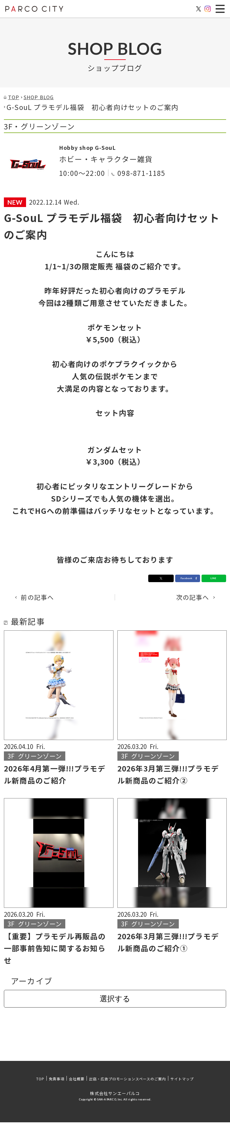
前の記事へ (43, 601)
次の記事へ (186, 601)
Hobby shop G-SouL (97, 149)
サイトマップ (182, 1084)
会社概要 (76, 1084)
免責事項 (56, 1084)
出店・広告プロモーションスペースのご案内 (127, 1084)
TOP (40, 1084)
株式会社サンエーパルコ (115, 1099)
